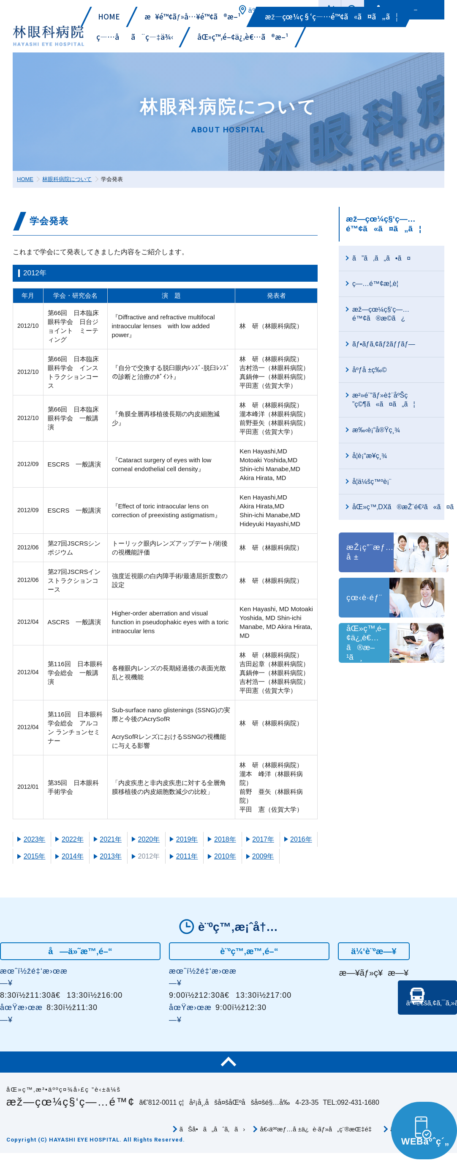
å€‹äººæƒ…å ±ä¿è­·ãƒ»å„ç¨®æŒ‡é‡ (317, 1131)
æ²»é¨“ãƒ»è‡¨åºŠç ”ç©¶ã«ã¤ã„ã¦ (383, 400)
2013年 (111, 856)
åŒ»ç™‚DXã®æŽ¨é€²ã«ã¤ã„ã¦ (398, 507)
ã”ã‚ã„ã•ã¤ (381, 258)
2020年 (149, 839)
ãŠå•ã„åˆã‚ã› (212, 1131)
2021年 (111, 839)
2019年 (187, 839)
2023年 (35, 839)
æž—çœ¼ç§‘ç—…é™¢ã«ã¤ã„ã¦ (383, 223)
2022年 (73, 839)
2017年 (263, 839)
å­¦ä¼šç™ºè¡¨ (372, 481)
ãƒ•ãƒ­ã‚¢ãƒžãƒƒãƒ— (383, 344)
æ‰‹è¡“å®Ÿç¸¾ (376, 430)
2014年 (73, 856)
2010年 (225, 856)
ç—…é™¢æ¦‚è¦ (378, 283)
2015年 (35, 856)
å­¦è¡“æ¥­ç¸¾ (369, 455)
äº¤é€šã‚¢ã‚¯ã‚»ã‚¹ (429, 1017)
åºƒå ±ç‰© (369, 369)
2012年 (149, 856)
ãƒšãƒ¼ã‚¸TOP (228, 1064)
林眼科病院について (67, 179)
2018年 (225, 839)
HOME (25, 179)
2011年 (187, 856)
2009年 (263, 856)
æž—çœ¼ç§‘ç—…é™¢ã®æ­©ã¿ (380, 314)
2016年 (301, 839)
